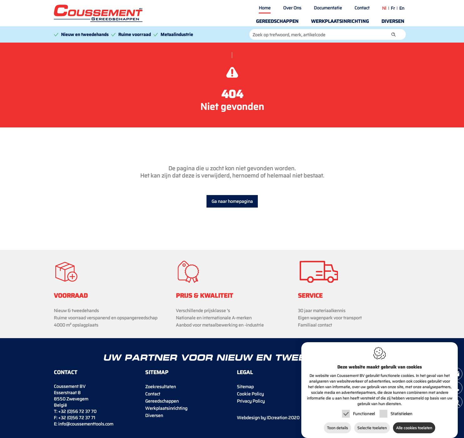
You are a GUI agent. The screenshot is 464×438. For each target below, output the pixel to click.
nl (384, 8)
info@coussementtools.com (85, 423)
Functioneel (364, 412)
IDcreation (262, 417)
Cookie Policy (250, 393)
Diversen (392, 21)
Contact (362, 7)
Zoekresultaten (160, 386)
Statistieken (401, 412)
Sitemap (245, 386)
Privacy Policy (251, 401)
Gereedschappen (277, 21)
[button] (393, 34)
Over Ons (292, 7)
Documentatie (328, 7)
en (401, 8)
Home (265, 7)
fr (393, 8)
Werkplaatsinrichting (340, 21)
